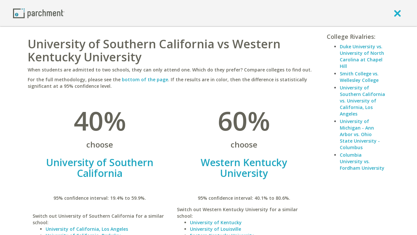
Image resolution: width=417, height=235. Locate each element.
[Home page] (39, 13)
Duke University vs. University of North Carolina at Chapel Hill (362, 56)
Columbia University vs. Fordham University (362, 161)
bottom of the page (145, 79)
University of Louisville (215, 229)
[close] (397, 13)
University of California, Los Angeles (87, 229)
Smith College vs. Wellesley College (359, 76)
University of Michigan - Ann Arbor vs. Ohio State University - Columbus (360, 134)
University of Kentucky (216, 222)
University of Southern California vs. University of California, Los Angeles (362, 101)
